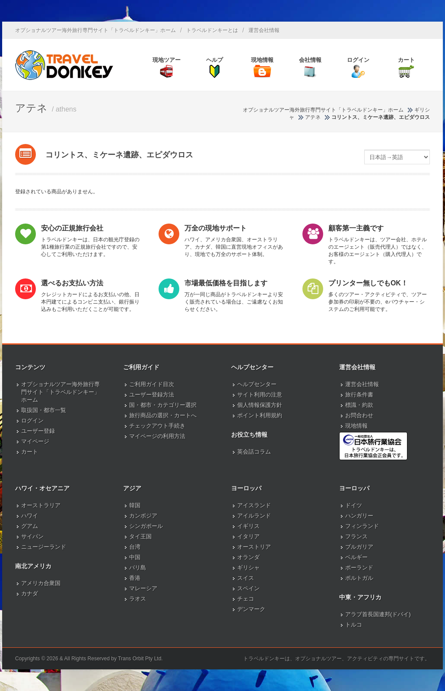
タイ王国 (140, 536)
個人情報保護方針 (259, 405)
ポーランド (359, 567)
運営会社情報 (264, 30)
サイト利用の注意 (259, 394)
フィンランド (362, 526)
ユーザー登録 (38, 431)
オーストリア (254, 547)
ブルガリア (359, 547)
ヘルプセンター (257, 384)
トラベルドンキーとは (212, 30)
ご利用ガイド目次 (151, 384)
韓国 (134, 505)
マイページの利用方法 (157, 436)
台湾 (134, 547)
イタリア (248, 536)
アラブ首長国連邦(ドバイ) (378, 614)
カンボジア (143, 515)
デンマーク (251, 609)
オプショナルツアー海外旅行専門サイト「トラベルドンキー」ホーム (95, 30)
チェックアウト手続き (157, 425)
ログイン (32, 420)
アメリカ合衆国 (40, 583)
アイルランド (254, 515)
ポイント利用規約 (259, 415)
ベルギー (356, 557)
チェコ (245, 598)
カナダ (29, 593)
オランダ (248, 557)
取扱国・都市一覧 (43, 410)
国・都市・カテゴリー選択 (163, 405)
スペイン (248, 588)
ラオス (137, 598)
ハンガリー (359, 515)
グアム (29, 526)
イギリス (248, 526)
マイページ (35, 441)
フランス (356, 536)
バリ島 (137, 567)
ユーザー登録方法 (151, 394)
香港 (134, 578)
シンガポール (146, 526)
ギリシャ (248, 567)
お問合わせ (359, 415)
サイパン (32, 536)
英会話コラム (254, 451)
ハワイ (29, 515)
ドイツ (353, 505)
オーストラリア (40, 505)
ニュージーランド (43, 547)
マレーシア (143, 588)
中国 (134, 557)
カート (29, 451)
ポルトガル (359, 578)
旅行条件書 (359, 394)
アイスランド (254, 505)
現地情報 (356, 425)
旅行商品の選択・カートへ (163, 415)
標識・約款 (359, 405)
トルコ (353, 624)
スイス (245, 578)
